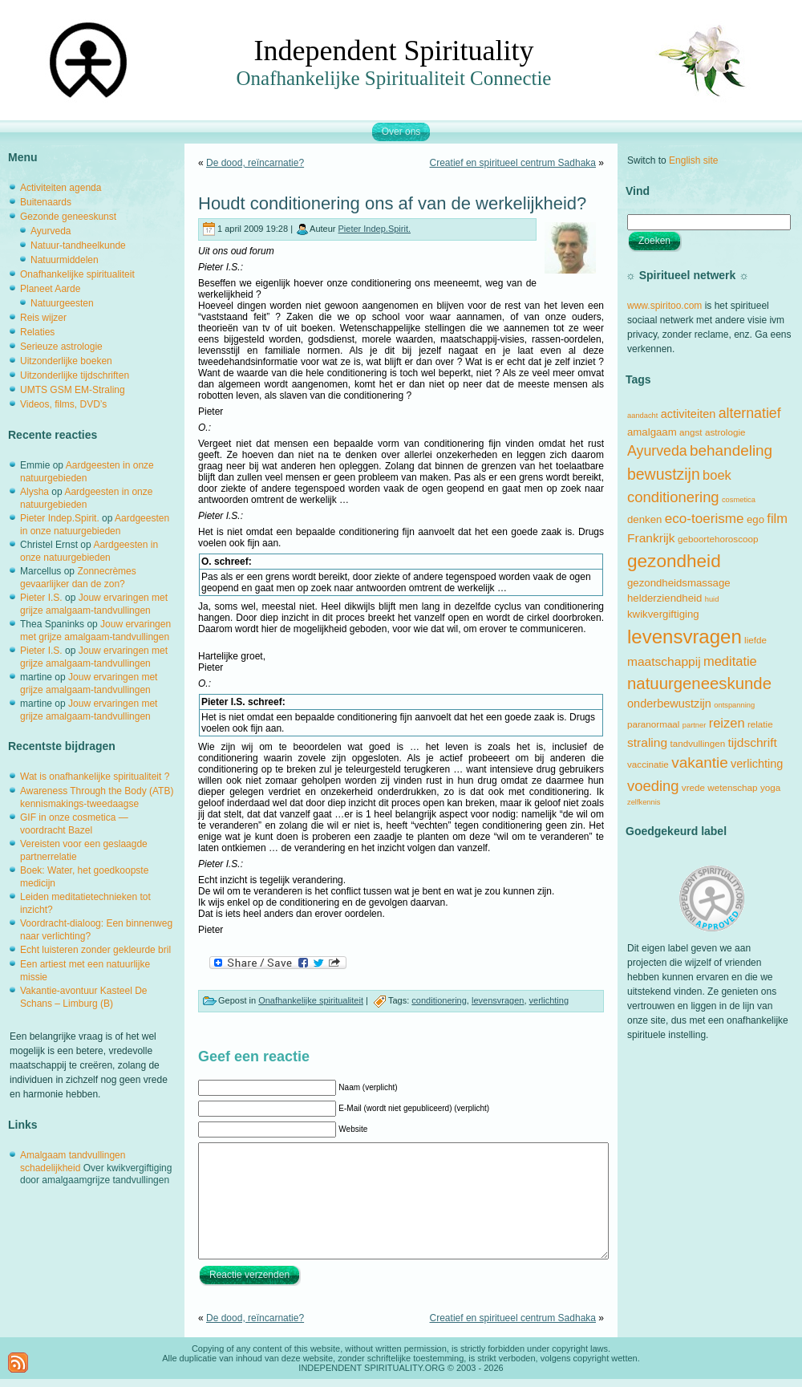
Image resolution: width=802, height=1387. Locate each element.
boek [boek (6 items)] (717, 475)
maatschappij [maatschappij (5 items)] (664, 661)
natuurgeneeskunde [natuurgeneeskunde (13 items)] (699, 683)
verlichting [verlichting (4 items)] (757, 763)
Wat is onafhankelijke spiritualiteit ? (94, 776)
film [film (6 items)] (777, 518)
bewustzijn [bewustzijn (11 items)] (663, 474)
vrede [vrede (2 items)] (693, 787)
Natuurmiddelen (64, 260)
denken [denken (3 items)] (644, 519)
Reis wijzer (43, 317)
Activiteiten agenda (60, 187)
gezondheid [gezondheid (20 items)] (674, 561)
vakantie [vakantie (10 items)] (699, 762)
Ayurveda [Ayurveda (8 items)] (657, 451)
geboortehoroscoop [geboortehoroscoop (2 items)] (718, 538)
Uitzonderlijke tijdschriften (74, 375)
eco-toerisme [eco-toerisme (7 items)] (704, 518)
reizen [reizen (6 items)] (727, 723)
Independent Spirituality (394, 50)
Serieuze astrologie (61, 346)
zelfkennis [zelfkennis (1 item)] (643, 802)
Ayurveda (50, 231)
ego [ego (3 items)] (755, 519)
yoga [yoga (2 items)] (770, 787)
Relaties (37, 332)
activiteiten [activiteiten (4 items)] (688, 414)
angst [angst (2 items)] (691, 432)
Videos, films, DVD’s (63, 404)
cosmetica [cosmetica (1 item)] (738, 500)
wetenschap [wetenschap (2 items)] (732, 787)
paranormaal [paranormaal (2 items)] (653, 724)
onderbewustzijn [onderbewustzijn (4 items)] (669, 703)
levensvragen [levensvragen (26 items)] (684, 636)
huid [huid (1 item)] (712, 599)
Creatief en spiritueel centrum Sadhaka (513, 162)
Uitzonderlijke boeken (66, 361)
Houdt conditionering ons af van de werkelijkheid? (392, 203)
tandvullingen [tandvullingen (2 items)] (697, 743)
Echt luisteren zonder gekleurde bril (95, 949)
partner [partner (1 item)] (695, 725)
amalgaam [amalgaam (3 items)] (652, 432)
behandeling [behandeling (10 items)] (731, 450)
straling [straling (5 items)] (647, 742)
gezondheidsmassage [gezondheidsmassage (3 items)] (679, 583)
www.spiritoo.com (664, 305)
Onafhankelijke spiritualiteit (77, 274)
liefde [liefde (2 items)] (755, 640)
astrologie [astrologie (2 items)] (725, 432)
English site (693, 160)
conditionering (439, 1000)
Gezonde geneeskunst (68, 216)
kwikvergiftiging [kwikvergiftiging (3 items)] (663, 614)
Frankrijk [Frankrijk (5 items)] (651, 538)
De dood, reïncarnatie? (255, 162)
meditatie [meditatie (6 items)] (730, 661)
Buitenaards (45, 202)
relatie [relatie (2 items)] (760, 724)
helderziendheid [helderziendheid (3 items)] (664, 598)
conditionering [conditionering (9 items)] (673, 497)
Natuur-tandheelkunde (78, 245)
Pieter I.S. (41, 597)
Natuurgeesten (62, 303)
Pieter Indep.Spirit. (59, 518)
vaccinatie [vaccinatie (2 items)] (648, 764)
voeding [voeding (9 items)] (652, 785)
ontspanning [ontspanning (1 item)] (734, 705)
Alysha (34, 491)
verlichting (549, 1000)
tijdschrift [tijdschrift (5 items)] (752, 742)
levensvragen (498, 1000)
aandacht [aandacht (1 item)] (642, 416)
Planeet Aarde (50, 288)
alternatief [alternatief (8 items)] (750, 413)
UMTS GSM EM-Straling (72, 389)
